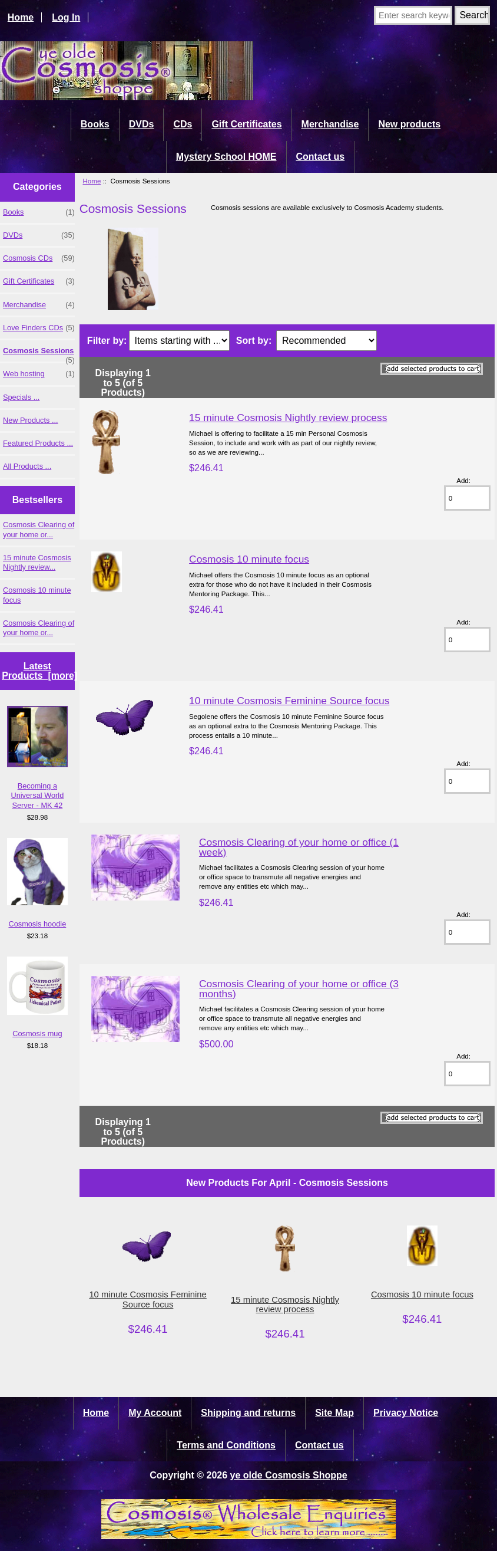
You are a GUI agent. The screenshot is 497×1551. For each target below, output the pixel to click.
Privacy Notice (405, 1413)
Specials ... (21, 397)
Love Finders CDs (39, 328)
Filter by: (107, 341)
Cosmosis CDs (39, 258)
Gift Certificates (246, 124)
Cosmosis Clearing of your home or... (38, 529)
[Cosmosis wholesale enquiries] (248, 1536)
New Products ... (30, 420)
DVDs (141, 124)
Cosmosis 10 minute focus (37, 595)
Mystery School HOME (226, 157)
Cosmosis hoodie (37, 883)
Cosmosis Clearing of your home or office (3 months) (299, 988)
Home (21, 17)
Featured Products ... (38, 443)
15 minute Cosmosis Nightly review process (288, 417)
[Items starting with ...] (179, 340)
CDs (182, 124)
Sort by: (253, 341)
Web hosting (39, 374)
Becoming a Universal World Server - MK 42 (37, 757)
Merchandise (330, 124)
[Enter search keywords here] (413, 15)
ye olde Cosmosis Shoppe (288, 1475)
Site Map (334, 1413)
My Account (154, 1413)
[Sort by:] (326, 340)
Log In (66, 17)
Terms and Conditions (226, 1445)
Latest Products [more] (39, 671)
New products (409, 124)
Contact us (320, 157)
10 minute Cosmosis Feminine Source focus (289, 701)
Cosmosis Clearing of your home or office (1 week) (299, 846)
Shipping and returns (248, 1413)
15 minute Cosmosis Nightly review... (37, 562)
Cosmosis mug (37, 997)
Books (95, 124)
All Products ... (27, 466)
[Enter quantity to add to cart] (467, 498)
